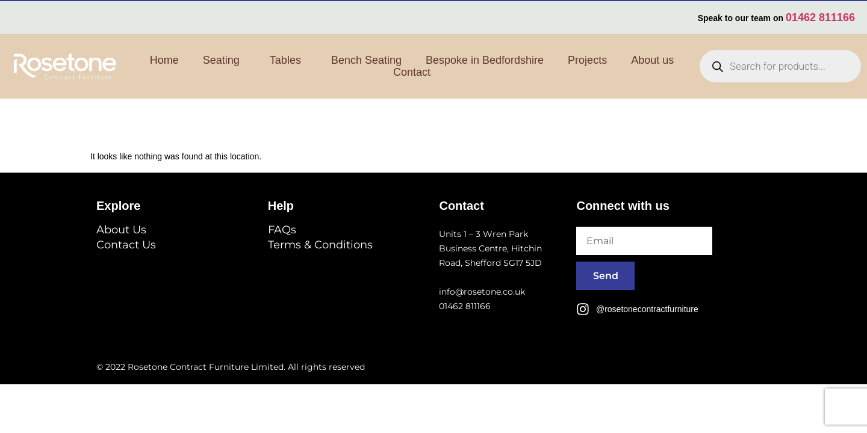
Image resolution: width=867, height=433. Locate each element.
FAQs (282, 229)
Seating (224, 60)
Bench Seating (366, 60)
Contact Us (126, 244)
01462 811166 (820, 17)
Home (164, 60)
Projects (587, 60)
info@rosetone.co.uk (482, 291)
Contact (411, 72)
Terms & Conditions (320, 244)
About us (652, 60)
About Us (121, 229)
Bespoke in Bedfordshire (485, 60)
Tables (288, 60)
